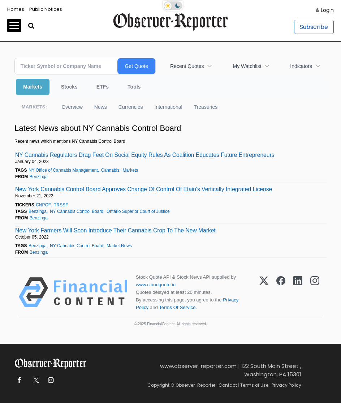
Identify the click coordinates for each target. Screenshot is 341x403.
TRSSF (61, 204)
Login (327, 10)
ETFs (102, 87)
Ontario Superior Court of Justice (138, 211)
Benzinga (39, 176)
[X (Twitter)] (263, 292)
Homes (15, 9)
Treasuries (206, 107)
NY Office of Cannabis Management (63, 170)
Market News (119, 245)
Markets (32, 87)
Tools (134, 87)
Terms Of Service (177, 307)
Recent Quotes (187, 66)
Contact (228, 385)
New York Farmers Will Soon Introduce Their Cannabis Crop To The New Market (115, 230)
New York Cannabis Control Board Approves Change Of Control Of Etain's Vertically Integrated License (143, 189)
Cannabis (110, 170)
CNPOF (43, 204)
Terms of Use (254, 385)
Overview (71, 107)
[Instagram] (314, 292)
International (168, 107)
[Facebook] (280, 292)
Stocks (69, 87)
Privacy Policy (286, 385)
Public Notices (45, 9)
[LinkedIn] (297, 292)
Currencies (130, 107)
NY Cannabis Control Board (76, 211)
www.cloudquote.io (156, 284)
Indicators (301, 66)
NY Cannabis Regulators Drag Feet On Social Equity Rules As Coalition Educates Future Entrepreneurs (144, 155)
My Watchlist (247, 66)
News (100, 107)
